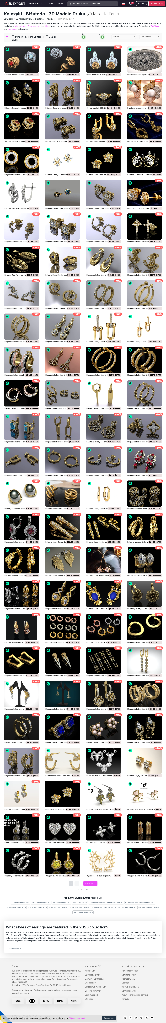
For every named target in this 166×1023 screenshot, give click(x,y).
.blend (47, 26)
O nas (15, 966)
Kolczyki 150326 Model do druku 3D (100, 141)
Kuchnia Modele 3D (61, 903)
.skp (34, 26)
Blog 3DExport (91, 995)
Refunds (125, 999)
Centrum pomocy (129, 975)
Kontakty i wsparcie (133, 966)
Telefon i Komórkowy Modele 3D (139, 903)
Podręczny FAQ (128, 979)
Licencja (125, 983)
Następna (90, 883)
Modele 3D (90, 971)
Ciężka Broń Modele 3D (125, 907)
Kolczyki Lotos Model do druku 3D (100, 175)
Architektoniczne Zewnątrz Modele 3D (106, 903)
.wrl (38, 26)
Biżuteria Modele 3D (37, 907)
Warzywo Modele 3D (16, 907)
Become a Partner (93, 991)
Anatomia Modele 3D (83, 912)
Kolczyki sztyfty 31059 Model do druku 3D (144, 776)
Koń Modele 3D (79, 903)
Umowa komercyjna (130, 987)
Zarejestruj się (157, 3)
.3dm (29, 26)
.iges (24, 26)
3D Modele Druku (92, 975)
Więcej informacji (77, 1018)
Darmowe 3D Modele (94, 979)
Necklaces (12, 29)
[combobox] (123, 36)
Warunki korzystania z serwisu (135, 995)
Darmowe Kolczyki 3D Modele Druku (28, 38)
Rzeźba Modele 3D (20, 903)
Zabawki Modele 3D (58, 907)
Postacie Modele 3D (41, 903)
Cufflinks (155, 26)
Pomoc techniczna (130, 971)
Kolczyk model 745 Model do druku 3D (142, 842)
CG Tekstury (90, 983)
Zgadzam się (109, 1018)
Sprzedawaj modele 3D (95, 987)
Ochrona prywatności (131, 991)
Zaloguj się (142, 3)
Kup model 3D (93, 966)
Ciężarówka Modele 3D (148, 907)
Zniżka (51, 37)
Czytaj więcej (14, 948)
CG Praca (89, 999)
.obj (16, 26)
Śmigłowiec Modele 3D (102, 907)
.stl (20, 26)
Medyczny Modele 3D (80, 907)
